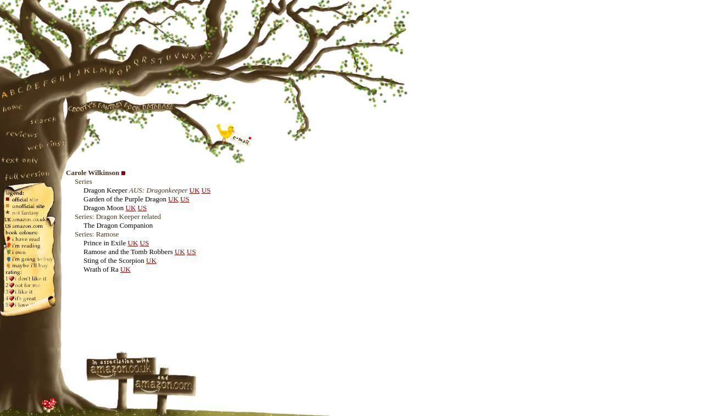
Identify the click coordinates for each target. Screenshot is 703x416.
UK (194, 190)
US (206, 190)
